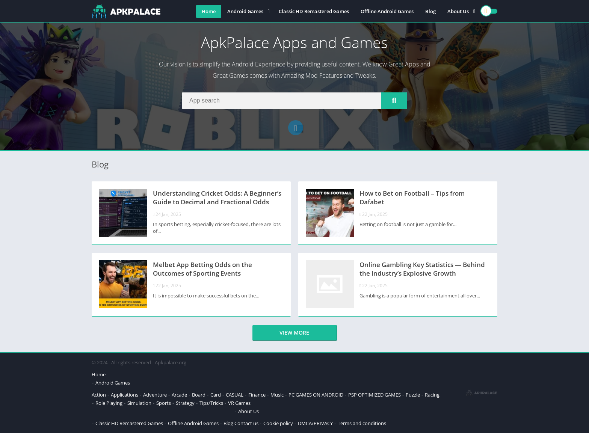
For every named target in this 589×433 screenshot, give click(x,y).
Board (198, 394)
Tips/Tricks (211, 403)
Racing (432, 394)
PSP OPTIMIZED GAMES (374, 394)
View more (294, 332)
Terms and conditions (362, 423)
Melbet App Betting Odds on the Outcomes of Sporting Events (202, 269)
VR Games (239, 403)
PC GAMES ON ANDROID (315, 394)
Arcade (179, 394)
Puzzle (413, 394)
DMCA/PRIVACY (315, 423)
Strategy (185, 403)
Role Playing (108, 403)
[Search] (294, 100)
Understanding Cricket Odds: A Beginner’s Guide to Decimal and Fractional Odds (217, 197)
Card (215, 394)
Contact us (246, 423)
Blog (430, 11)
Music (277, 394)
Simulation (139, 403)
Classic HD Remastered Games (314, 11)
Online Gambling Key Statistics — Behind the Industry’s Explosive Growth (422, 269)
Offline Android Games (387, 11)
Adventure (155, 394)
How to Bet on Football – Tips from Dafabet (412, 197)
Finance (257, 394)
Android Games (245, 11)
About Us (458, 11)
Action (99, 394)
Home (209, 11)
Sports (163, 403)
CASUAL (234, 394)
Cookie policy (278, 423)
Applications (124, 394)
